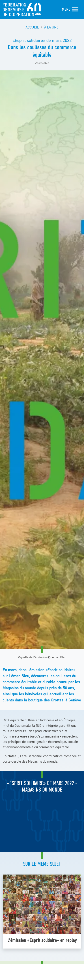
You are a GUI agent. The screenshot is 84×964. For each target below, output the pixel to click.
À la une (51, 27)
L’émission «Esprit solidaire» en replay (42, 940)
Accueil (32, 27)
